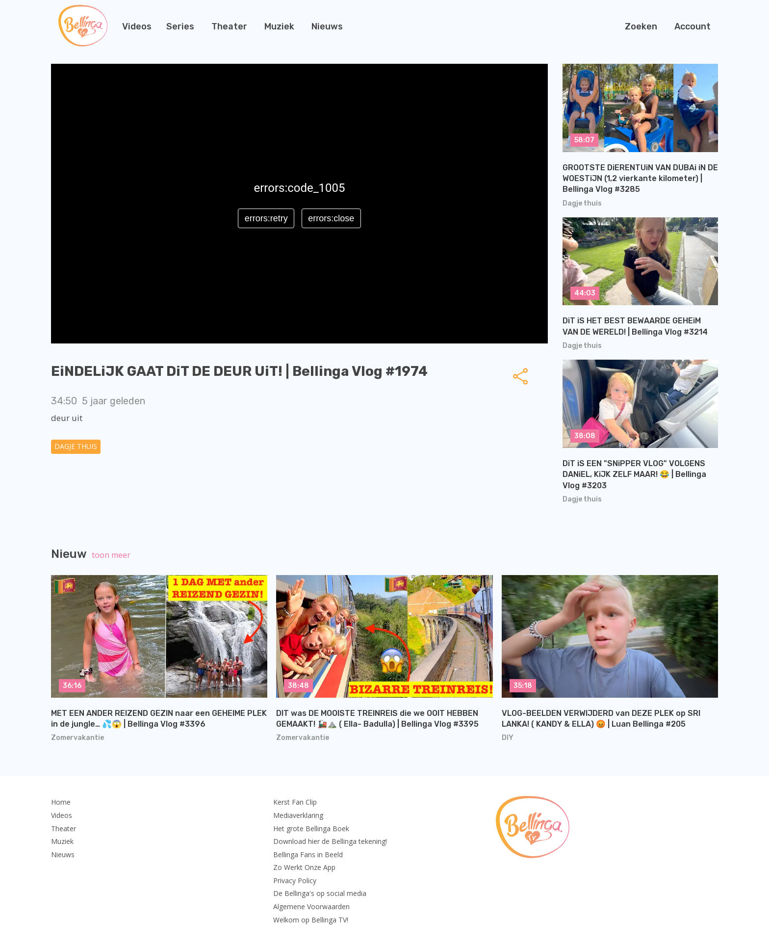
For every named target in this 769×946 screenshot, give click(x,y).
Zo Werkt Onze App (304, 867)
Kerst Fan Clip (295, 802)
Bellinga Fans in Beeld (308, 854)
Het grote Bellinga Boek (311, 828)
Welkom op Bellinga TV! (310, 919)
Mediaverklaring (298, 815)
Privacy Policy (294, 880)
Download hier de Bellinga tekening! (330, 841)
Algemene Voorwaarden (311, 906)
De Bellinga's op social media (319, 893)
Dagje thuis (75, 446)
